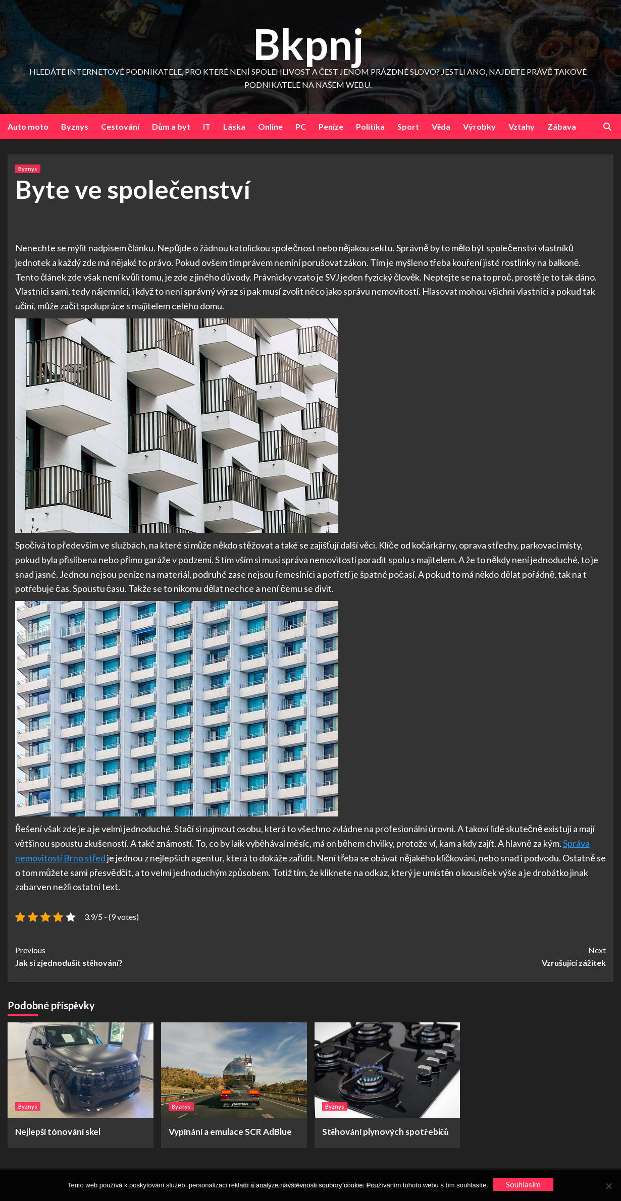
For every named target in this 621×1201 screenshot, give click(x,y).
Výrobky (479, 126)
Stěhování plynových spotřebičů (385, 1131)
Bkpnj (308, 43)
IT (207, 126)
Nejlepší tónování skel (57, 1131)
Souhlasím (523, 1184)
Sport (408, 126)
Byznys (74, 126)
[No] (608, 1186)
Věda (441, 126)
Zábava (561, 126)
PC (300, 126)
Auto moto (28, 126)
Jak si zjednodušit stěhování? (162, 956)
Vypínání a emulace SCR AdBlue (230, 1131)
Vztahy (521, 126)
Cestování (120, 126)
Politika (370, 126)
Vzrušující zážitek (458, 956)
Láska (234, 126)
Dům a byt (171, 126)
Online (270, 126)
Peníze (331, 126)
